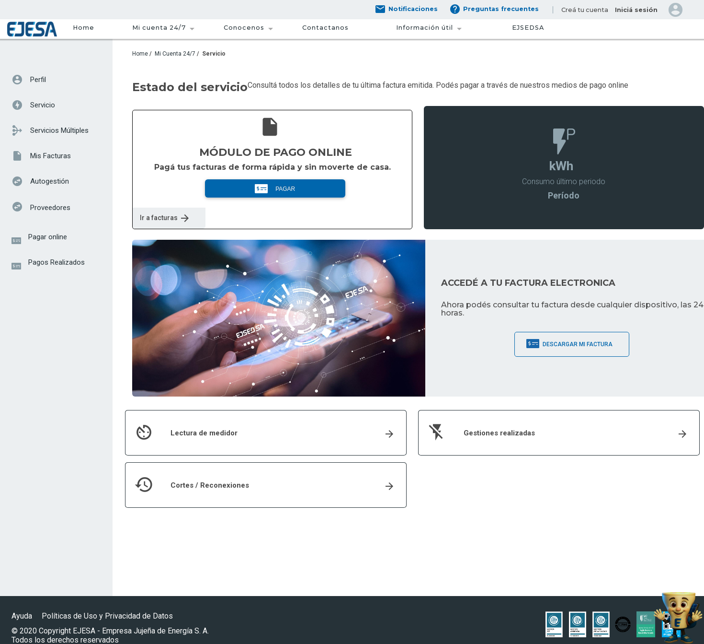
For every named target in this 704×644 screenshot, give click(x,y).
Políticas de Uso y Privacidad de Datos (108, 616)
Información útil (424, 27)
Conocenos (244, 27)
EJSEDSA (528, 27)
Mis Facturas (50, 156)
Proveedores (50, 207)
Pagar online (47, 237)
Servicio (42, 105)
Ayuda (21, 616)
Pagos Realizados (56, 262)
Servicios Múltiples (59, 130)
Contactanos (325, 27)
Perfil (38, 79)
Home (83, 27)
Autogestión (49, 181)
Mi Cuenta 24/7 (175, 53)
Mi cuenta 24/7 (159, 27)
